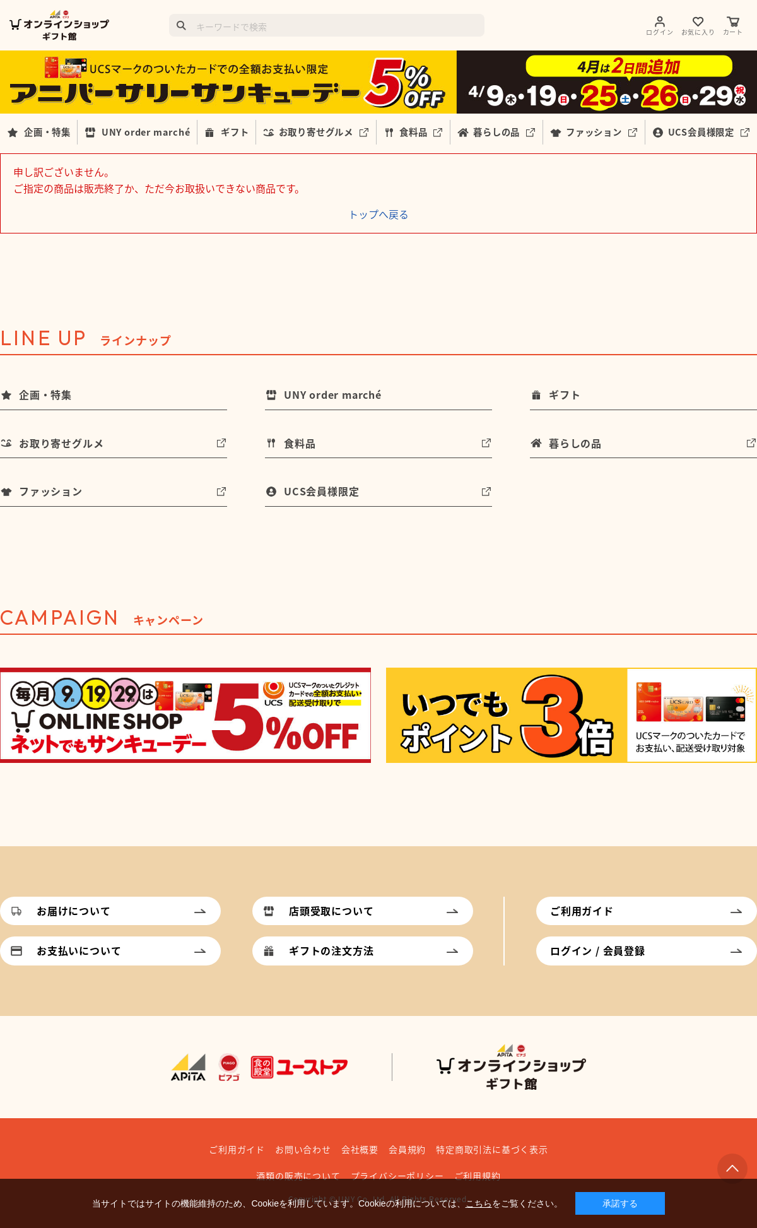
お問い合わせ (303, 1149)
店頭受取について (331, 910)
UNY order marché (146, 132)
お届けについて (74, 910)
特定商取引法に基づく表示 (492, 1149)
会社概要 (359, 1149)
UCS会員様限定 (701, 132)
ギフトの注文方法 (331, 950)
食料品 (413, 132)
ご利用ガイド (582, 910)
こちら (479, 1203)
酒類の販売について (298, 1175)
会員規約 (407, 1149)
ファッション (594, 132)
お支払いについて (79, 950)
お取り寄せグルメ (316, 132)
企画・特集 (47, 132)
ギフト (235, 132)
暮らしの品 (496, 132)
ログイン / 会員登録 (597, 950)
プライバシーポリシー (397, 1175)
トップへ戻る (378, 213)
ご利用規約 (477, 1175)
